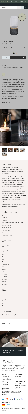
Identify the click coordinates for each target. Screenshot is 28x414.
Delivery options (6, 402)
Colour (6, 50)
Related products (6, 105)
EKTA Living (14, 1)
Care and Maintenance (20, 383)
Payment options (6, 396)
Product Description (6, 102)
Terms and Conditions (20, 385)
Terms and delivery (7, 64)
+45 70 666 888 (5, 376)
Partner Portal (18, 378)
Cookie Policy (18, 389)
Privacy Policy (18, 387)
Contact (4, 374)
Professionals (19, 374)
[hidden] (22, 7)
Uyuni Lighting (4, 1)
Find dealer (4, 394)
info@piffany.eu (5, 378)
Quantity (6, 47)
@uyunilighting (6, 388)
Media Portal (18, 376)
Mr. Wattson (23, 1)
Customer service (20, 381)
